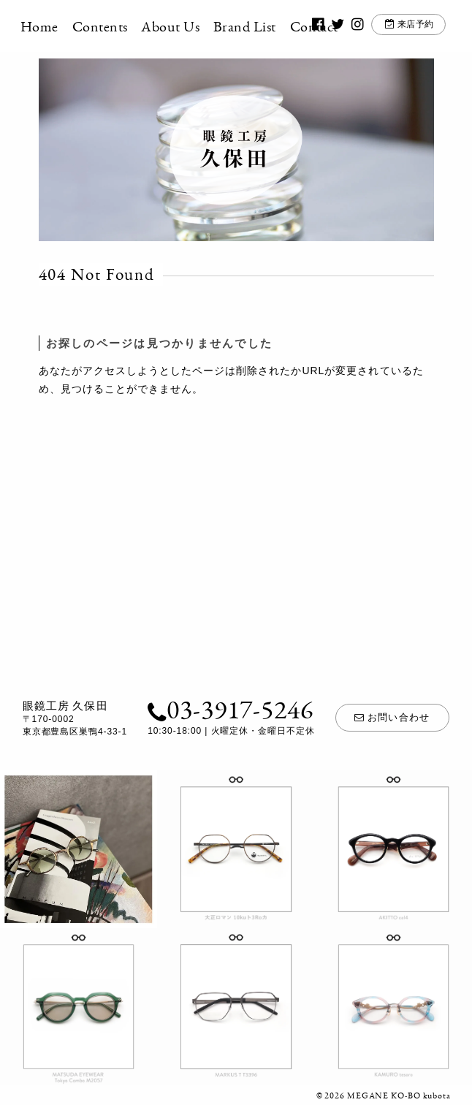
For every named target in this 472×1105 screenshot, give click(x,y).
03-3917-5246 (227, 709)
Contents (117, 26)
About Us (188, 26)
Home (58, 26)
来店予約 (400, 27)
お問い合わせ (392, 717)
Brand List (263, 26)
